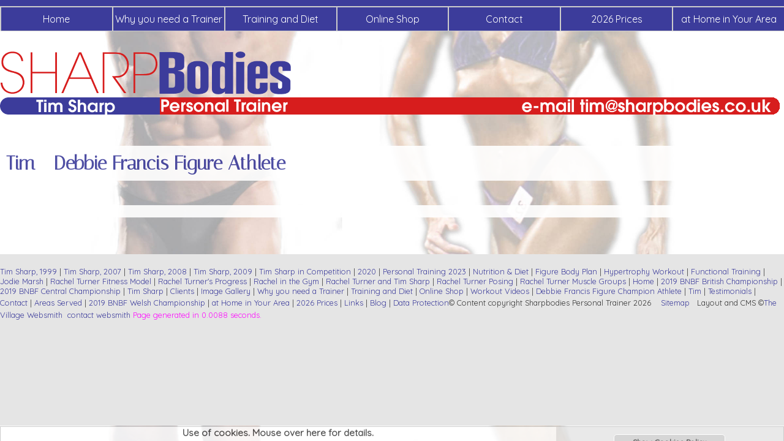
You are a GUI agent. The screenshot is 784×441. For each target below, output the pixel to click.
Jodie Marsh (23, 281)
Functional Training (726, 271)
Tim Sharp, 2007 (92, 271)
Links (353, 302)
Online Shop (393, 19)
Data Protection (421, 302)
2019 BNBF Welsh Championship (147, 302)
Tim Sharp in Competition (305, 271)
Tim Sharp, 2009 (223, 271)
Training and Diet (280, 19)
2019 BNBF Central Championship (60, 291)
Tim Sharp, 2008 (157, 271)
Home (56, 19)
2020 (367, 271)
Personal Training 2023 (424, 271)
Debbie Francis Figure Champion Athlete (609, 291)
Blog (378, 302)
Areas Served (58, 302)
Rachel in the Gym (286, 281)
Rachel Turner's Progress (202, 281)
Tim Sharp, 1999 (28, 271)
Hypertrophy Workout (644, 271)
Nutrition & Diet (501, 271)
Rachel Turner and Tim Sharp (378, 281)
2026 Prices (617, 19)
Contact (504, 19)
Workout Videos (499, 291)
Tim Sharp (145, 291)
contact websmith (98, 315)
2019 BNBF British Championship (719, 281)
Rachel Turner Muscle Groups (573, 281)
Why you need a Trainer (168, 19)
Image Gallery (226, 291)
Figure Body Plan (566, 271)
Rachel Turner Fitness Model (100, 281)
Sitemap (675, 302)
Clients (182, 291)
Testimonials (730, 291)
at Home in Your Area (251, 302)
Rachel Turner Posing (475, 281)
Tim (694, 291)
